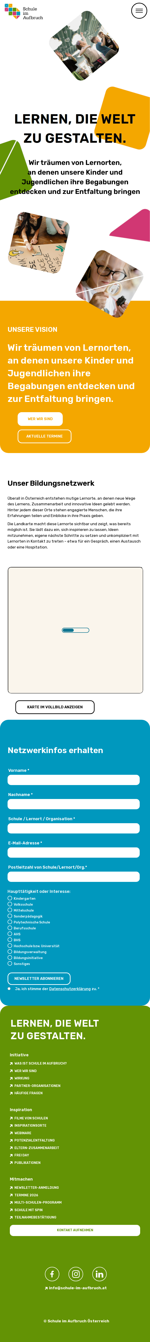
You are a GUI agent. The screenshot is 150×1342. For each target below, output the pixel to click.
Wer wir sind (40, 419)
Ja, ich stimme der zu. (56, 989)
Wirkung (21, 1078)
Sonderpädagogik (28, 916)
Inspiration (21, 1109)
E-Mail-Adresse (25, 843)
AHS (17, 934)
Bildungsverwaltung (30, 952)
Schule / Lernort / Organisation (41, 818)
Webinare (22, 1133)
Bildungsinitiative (28, 958)
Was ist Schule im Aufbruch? (40, 1063)
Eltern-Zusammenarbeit (36, 1148)
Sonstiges (22, 964)
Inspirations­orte (30, 1126)
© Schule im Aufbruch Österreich (76, 1321)
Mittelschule (24, 910)
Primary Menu (139, 11)
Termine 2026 (26, 1195)
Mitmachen (21, 1179)
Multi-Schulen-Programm (38, 1203)
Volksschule (23, 904)
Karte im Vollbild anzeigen (55, 707)
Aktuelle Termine (44, 436)
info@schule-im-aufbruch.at (78, 1288)
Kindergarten (24, 898)
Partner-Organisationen (37, 1086)
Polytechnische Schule (32, 922)
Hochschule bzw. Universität (37, 946)
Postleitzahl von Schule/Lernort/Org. (47, 867)
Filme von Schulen (31, 1118)
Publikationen (27, 1163)
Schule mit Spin (28, 1210)
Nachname (20, 794)
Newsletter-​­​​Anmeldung (36, 1188)
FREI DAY (21, 1155)
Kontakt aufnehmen (75, 1230)
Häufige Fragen (28, 1093)
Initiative (19, 1054)
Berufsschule (25, 928)
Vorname (18, 770)
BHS (17, 940)
